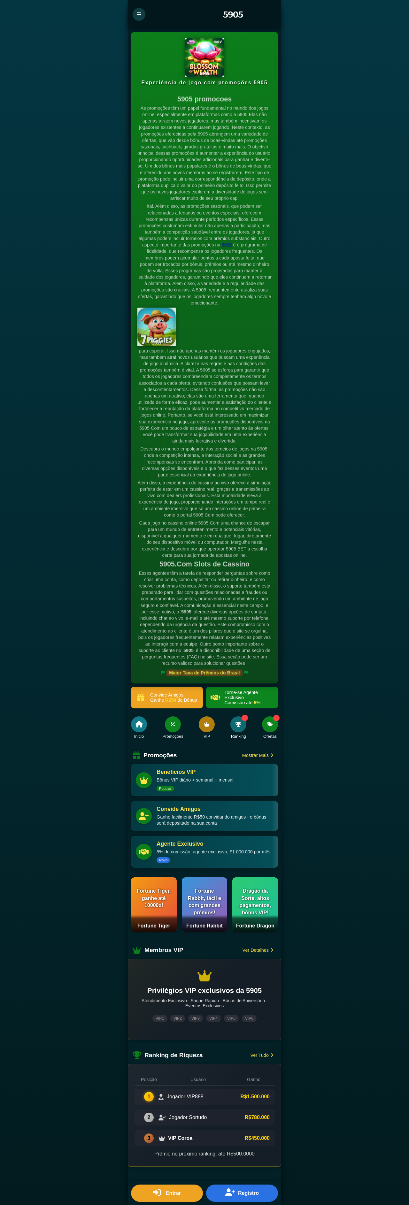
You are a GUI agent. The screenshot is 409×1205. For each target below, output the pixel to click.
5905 (227, 245)
